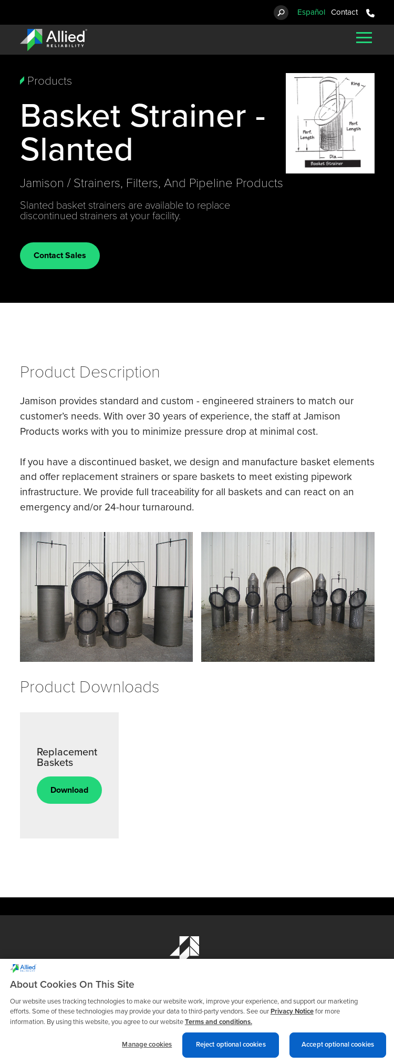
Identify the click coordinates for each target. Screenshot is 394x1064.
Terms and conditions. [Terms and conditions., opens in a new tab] (218, 1029)
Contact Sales (60, 255)
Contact (344, 12)
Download (69, 790)
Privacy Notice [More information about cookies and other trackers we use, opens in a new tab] (292, 1019)
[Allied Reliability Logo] (53, 40)
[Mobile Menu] (364, 37)
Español (311, 12)
